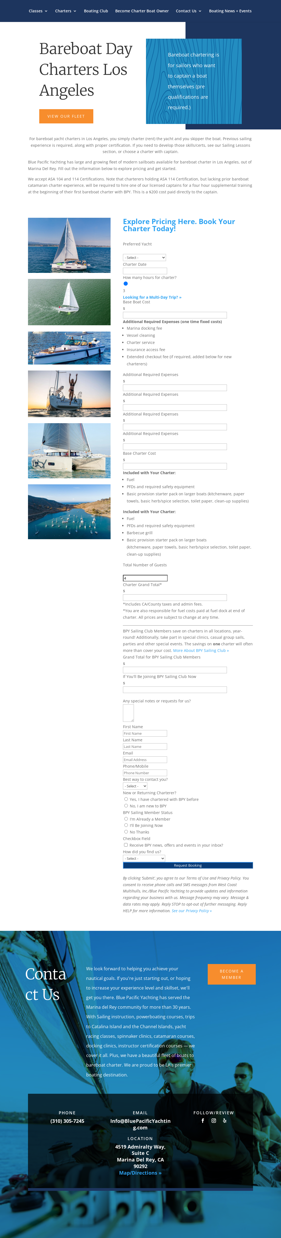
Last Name (132, 739)
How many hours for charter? (149, 277)
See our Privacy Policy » (192, 910)
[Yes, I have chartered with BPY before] (126, 799)
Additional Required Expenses (150, 374)
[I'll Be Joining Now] (126, 825)
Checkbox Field (136, 838)
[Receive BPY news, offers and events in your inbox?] (126, 845)
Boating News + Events (230, 11)
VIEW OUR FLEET (66, 116)
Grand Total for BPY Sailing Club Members (162, 657)
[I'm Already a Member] (126, 819)
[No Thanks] (126, 831)
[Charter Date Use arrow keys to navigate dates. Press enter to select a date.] (145, 271)
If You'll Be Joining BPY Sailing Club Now (159, 676)
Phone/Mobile (135, 766)
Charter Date (135, 264)
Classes (36, 11)
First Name (133, 726)
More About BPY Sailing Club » (201, 650)
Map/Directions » (140, 1172)
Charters (63, 11)
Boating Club (96, 11)
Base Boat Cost (136, 301)
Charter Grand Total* (142, 584)
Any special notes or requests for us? (157, 700)
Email (128, 753)
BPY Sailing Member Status (148, 812)
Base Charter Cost (139, 453)
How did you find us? (142, 851)
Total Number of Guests (145, 564)
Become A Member (232, 974)
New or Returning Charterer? (149, 792)
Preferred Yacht (137, 244)
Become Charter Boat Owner (142, 11)
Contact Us (186, 11)
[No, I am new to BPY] (126, 805)
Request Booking (188, 865)
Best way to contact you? (145, 779)
